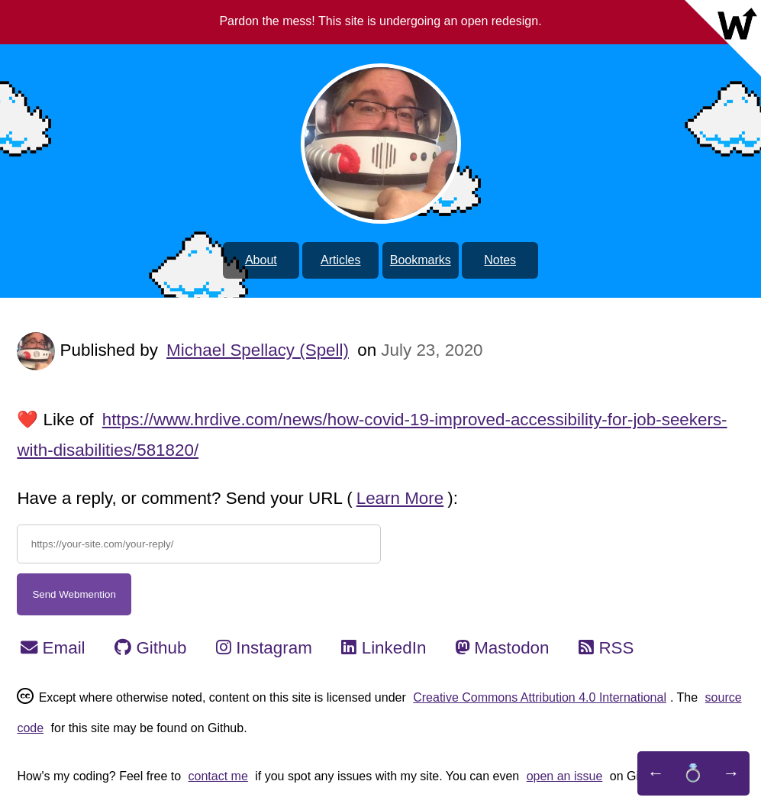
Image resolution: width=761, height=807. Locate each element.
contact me (218, 776)
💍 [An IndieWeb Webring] (693, 773)
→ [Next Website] (731, 773)
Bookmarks (420, 259)
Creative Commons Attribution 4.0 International (539, 697)
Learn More (400, 498)
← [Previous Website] (655, 773)
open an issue (565, 776)
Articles (340, 259)
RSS (606, 647)
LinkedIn (383, 647)
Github (150, 647)
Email (53, 647)
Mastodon (503, 647)
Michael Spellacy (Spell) (257, 350)
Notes (500, 259)
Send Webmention (73, 594)
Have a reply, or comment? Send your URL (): (237, 498)
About (261, 259)
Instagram (264, 647)
